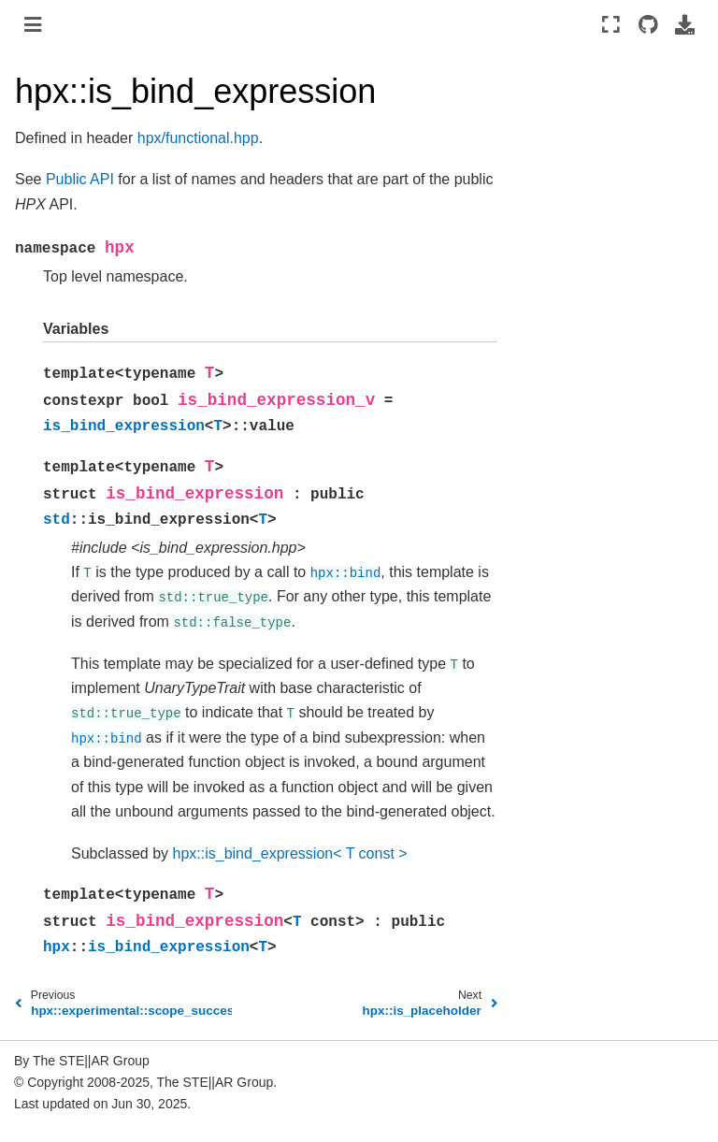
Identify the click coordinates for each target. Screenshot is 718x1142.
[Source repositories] (647, 24)
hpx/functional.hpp (198, 138)
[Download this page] (685, 24)
